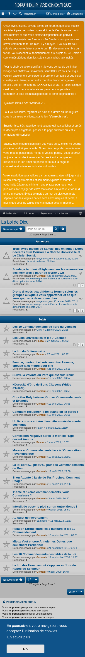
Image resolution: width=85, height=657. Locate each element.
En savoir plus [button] (18, 637)
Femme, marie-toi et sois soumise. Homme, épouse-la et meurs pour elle (43, 364)
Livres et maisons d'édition (40, 261)
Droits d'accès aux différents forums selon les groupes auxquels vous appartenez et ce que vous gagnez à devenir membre (45, 295)
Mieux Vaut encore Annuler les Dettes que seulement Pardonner (42, 543)
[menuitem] (12, 14)
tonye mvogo (43, 258)
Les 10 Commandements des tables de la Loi (44, 554)
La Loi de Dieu (15, 222)
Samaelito (42, 520)
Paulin (40, 427)
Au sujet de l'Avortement (29, 517)
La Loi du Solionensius (28, 351)
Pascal (40, 340)
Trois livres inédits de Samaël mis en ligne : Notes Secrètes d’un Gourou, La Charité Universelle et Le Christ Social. (47, 252)
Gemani (41, 275)
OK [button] (25, 649)
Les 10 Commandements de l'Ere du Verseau (44, 326)
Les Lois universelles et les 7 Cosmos (39, 337)
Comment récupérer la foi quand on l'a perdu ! (45, 411)
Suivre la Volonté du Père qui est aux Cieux (43, 375)
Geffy (39, 329)
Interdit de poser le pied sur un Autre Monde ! (44, 506)
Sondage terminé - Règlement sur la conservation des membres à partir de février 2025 (47, 271)
